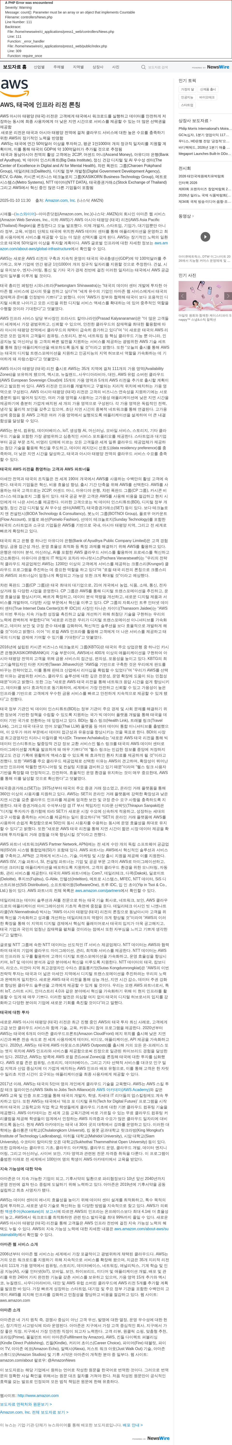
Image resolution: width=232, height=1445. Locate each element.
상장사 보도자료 (194, 120)
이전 (182, 296)
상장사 (98, 67)
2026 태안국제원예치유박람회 (201, 176)
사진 (115, 67)
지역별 (78, 67)
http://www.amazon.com (38, 1396)
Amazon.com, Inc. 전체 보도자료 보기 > (34, 1412)
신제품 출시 (208, 89)
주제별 (58, 67)
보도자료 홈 (14, 66)
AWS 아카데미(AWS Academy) (123, 1090)
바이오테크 (207, 97)
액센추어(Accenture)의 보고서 (31, 1211)
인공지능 (187, 97)
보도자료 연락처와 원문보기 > (26, 1404)
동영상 (185, 216)
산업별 (39, 67)
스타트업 (187, 105)
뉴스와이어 (25, 214)
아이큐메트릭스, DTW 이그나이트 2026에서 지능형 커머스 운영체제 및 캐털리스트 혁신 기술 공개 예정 (205, 261)
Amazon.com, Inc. (60, 200)
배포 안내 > (133, 1425)
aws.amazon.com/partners (98, 891)
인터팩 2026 (188, 183)
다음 (228, 296)
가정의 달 (187, 89)
